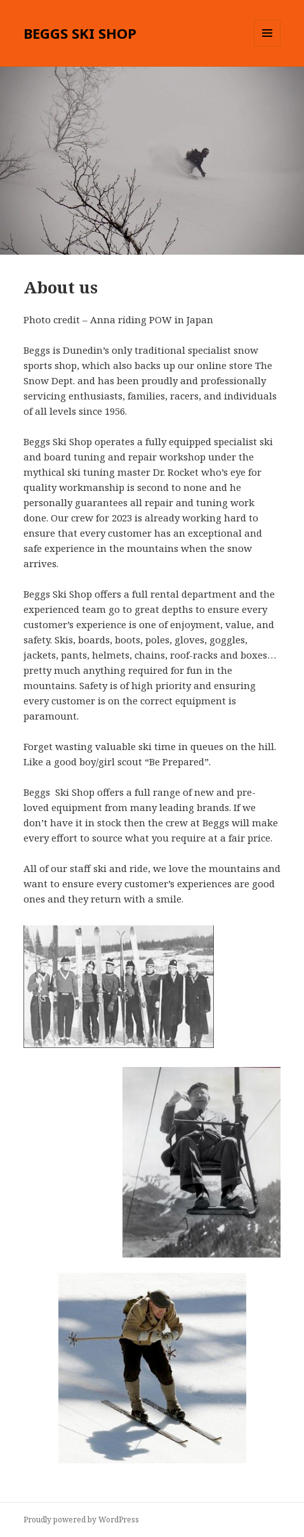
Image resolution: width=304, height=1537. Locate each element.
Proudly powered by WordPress (81, 1519)
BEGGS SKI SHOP (79, 33)
